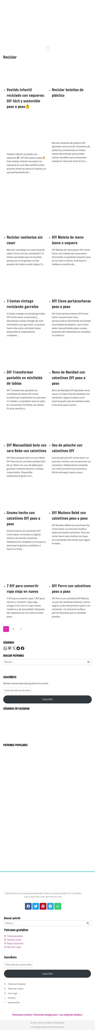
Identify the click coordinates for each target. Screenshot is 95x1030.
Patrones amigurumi (45, 1014)
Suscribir (47, 699)
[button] (47, 48)
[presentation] (27, 73)
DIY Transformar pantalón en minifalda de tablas (24, 378)
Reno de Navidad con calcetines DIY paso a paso (68, 378)
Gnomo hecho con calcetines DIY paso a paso (23, 518)
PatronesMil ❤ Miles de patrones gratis (47, 1027)
